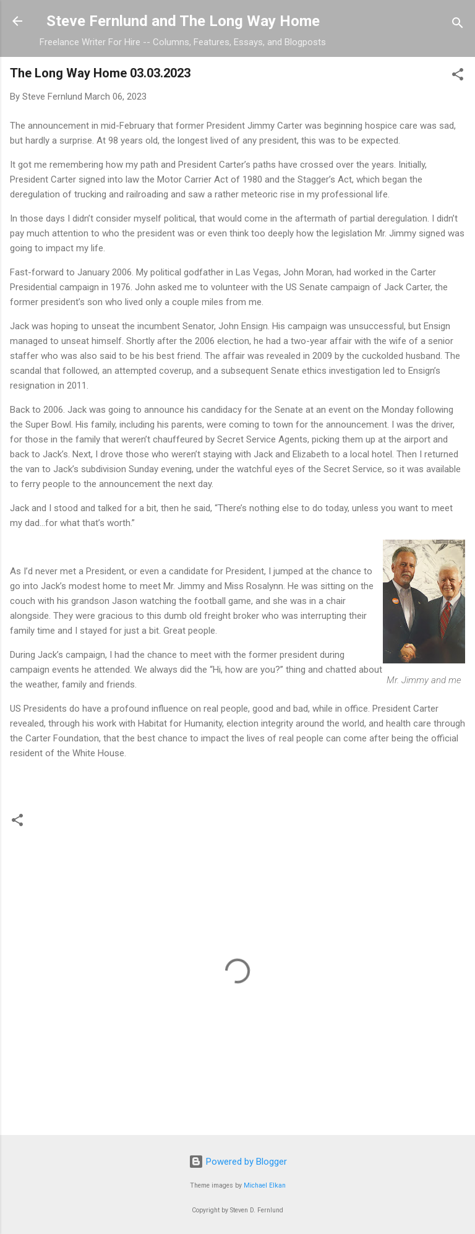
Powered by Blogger (238, 1161)
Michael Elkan (265, 1185)
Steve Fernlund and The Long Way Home (183, 21)
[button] (457, 76)
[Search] (457, 25)
